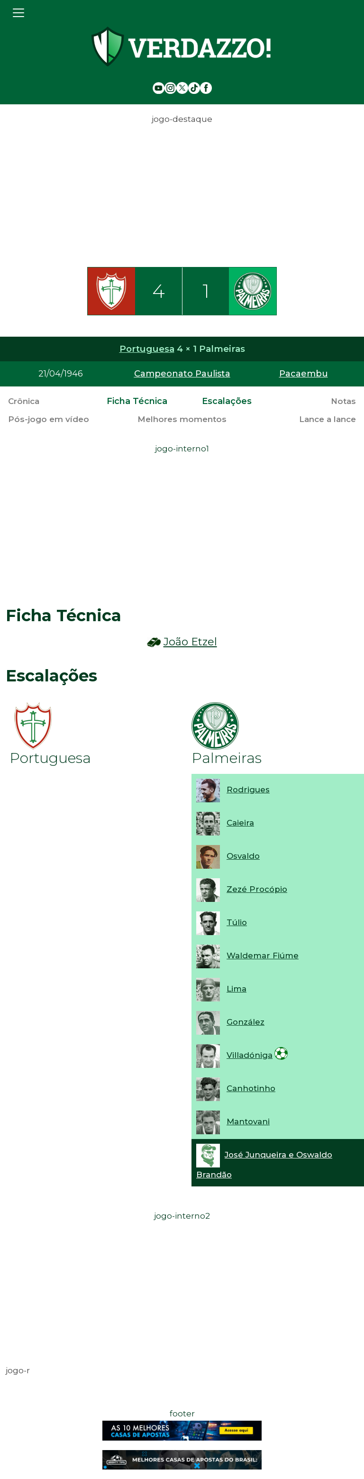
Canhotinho (251, 1088)
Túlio (237, 922)
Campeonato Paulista (182, 373)
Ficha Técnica (137, 401)
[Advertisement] (182, 193)
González (245, 1022)
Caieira (240, 822)
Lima (236, 988)
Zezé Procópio (257, 889)
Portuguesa (146, 348)
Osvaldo (243, 856)
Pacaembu (303, 373)
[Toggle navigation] (18, 13)
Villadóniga (250, 1055)
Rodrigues (248, 789)
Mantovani (248, 1121)
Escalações (227, 401)
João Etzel (190, 641)
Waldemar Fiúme (263, 955)
